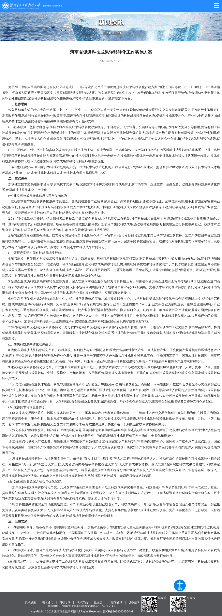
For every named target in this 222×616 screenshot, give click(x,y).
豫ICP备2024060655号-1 (118, 611)
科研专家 (64, 602)
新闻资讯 (116, 602)
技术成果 (30, 602)
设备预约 (134, 602)
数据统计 (99, 602)
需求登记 (47, 602)
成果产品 (82, 602)
